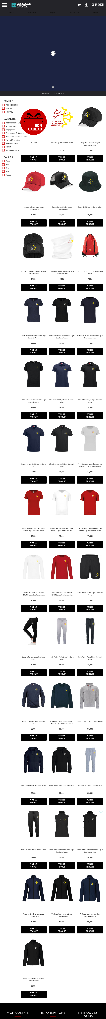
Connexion (98, 5)
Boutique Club (74, 13)
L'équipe (53, 13)
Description (59, 93)
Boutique (46, 93)
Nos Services (32, 13)
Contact (95, 13)
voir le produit (34, 158)
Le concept (10, 13)
